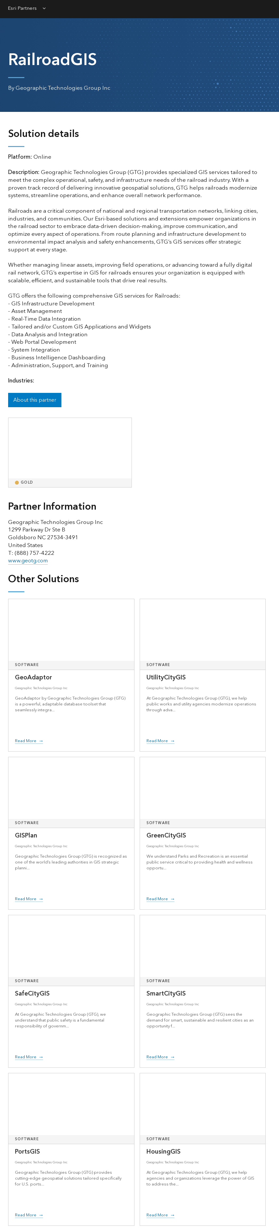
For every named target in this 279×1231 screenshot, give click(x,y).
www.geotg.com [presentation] (28, 561)
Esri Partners (22, 9)
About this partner (34, 400)
